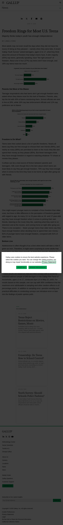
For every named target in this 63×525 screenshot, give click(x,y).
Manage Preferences (37, 267)
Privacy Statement (49, 262)
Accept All (21, 267)
